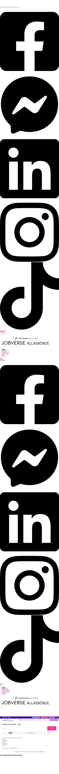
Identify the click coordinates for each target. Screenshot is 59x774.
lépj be (35, 751)
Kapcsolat (4, 693)
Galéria (3, 355)
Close (3, 349)
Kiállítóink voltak (5, 350)
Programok (4, 351)
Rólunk (3, 356)
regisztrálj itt (42, 751)
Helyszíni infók (39, 719)
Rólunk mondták (5, 692)
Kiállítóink (21, 719)
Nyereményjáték (5, 352)
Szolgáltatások (5, 688)
